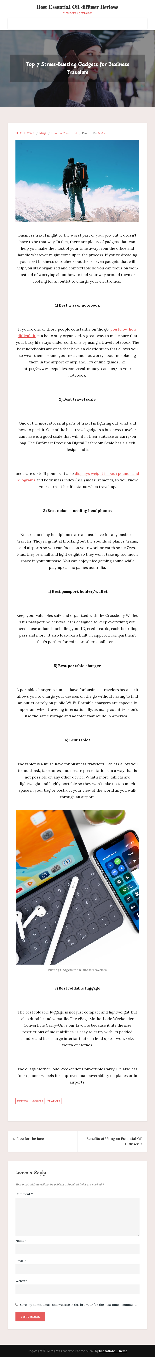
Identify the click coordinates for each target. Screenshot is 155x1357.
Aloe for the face (30, 1138)
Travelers (54, 1101)
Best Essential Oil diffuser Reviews (77, 7)
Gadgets (37, 1101)
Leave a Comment (64, 133)
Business (22, 1101)
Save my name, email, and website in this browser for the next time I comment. (78, 1304)
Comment (24, 1194)
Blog (42, 133)
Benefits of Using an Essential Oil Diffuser (114, 1141)
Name (21, 1240)
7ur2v (101, 133)
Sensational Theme (113, 1351)
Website (21, 1281)
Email (20, 1261)
